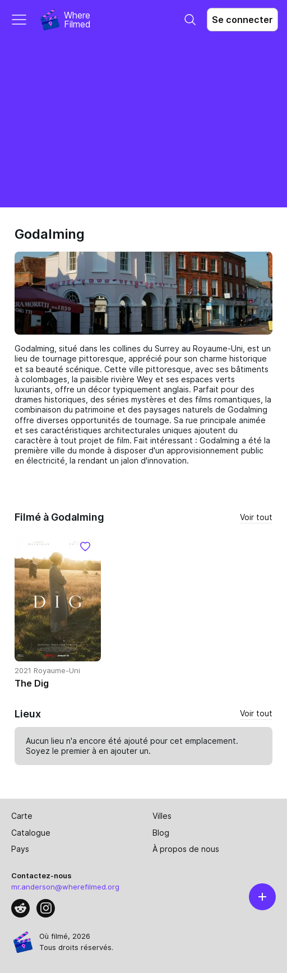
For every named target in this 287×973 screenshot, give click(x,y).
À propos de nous (185, 849)
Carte (22, 816)
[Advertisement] (143, 123)
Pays (20, 849)
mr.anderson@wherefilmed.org (65, 886)
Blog (160, 832)
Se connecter (242, 19)
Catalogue (30, 832)
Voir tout (256, 517)
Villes (162, 816)
